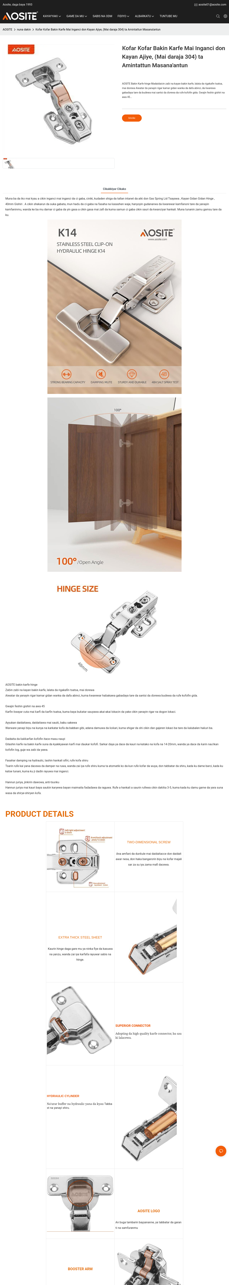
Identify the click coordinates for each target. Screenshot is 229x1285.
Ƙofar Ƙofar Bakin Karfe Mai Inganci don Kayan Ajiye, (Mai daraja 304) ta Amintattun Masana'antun (97, 29)
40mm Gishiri (14, 204)
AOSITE (7, 29)
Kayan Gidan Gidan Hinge (197, 198)
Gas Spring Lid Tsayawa (164, 198)
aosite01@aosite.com (212, 4)
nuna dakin (24, 29)
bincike (131, 118)
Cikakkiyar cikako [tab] (114, 189)
